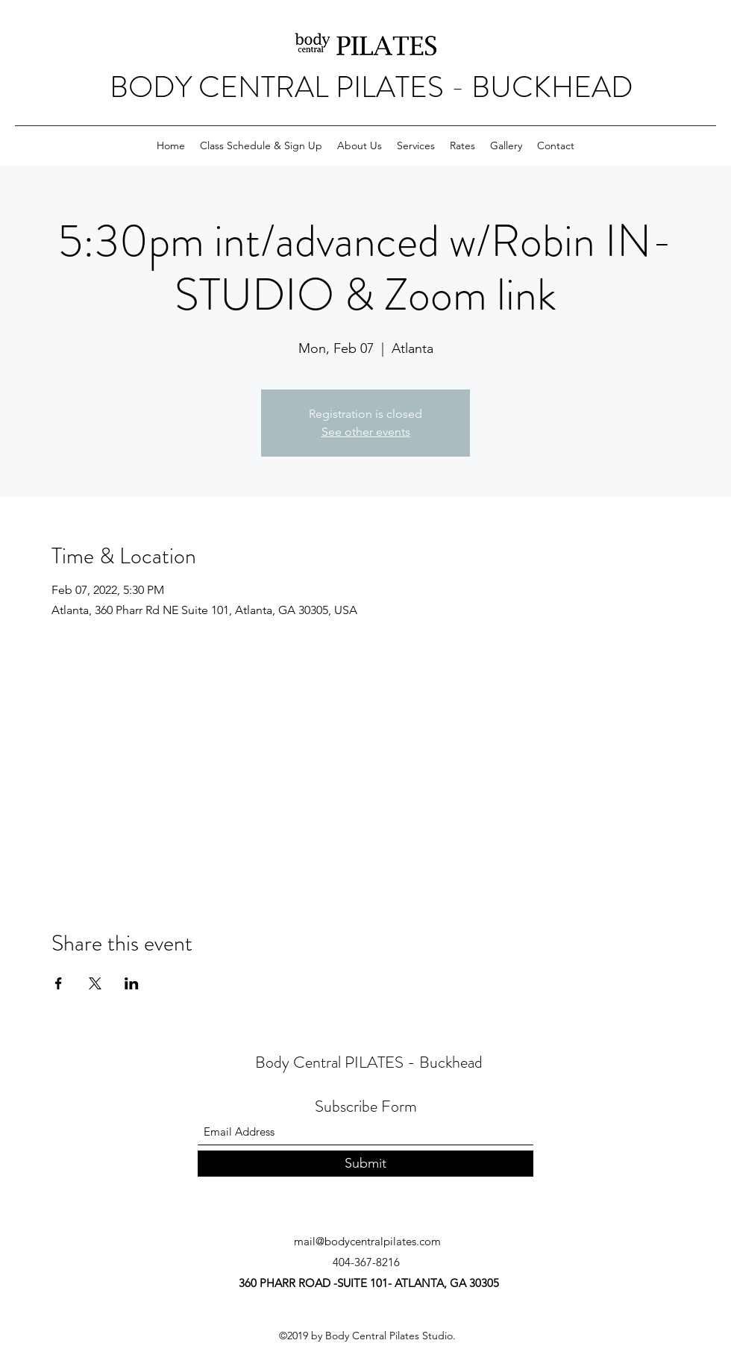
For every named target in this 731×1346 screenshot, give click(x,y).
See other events (365, 432)
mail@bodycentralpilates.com (367, 1241)
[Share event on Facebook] (58, 983)
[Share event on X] (95, 983)
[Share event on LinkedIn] (132, 983)
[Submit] (365, 1164)
